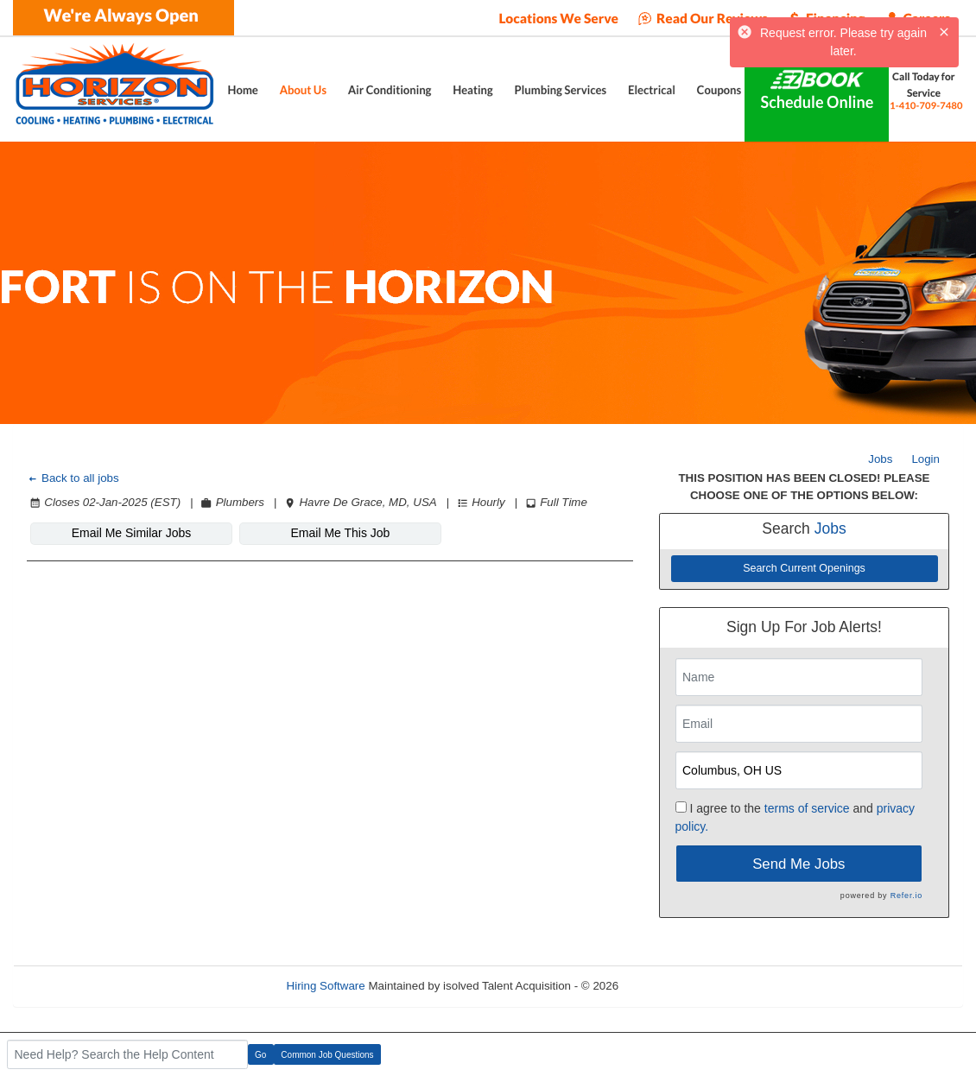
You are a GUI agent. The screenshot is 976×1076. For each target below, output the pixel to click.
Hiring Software (326, 985)
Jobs (880, 459)
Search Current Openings (804, 568)
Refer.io (906, 895)
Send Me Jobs (798, 864)
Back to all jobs (73, 478)
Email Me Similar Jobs (131, 533)
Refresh (670, 985)
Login (925, 459)
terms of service (807, 808)
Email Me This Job (340, 533)
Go (260, 1055)
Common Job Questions (327, 1055)
